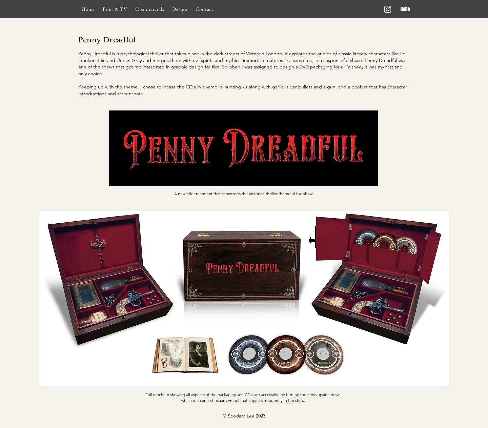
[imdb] (405, 9)
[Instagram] (387, 9)
